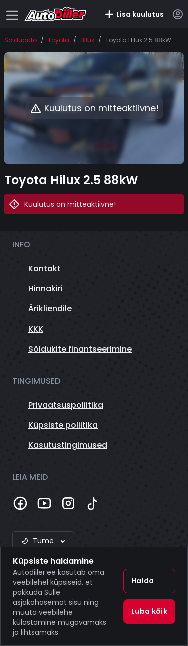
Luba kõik (149, 611)
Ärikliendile (50, 308)
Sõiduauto (20, 40)
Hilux (87, 40)
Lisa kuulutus (134, 14)
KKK (35, 329)
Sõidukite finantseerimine (80, 349)
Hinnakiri (45, 288)
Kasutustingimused (67, 445)
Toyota (58, 40)
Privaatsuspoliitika (65, 405)
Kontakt (44, 268)
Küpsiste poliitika (63, 425)
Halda (142, 581)
